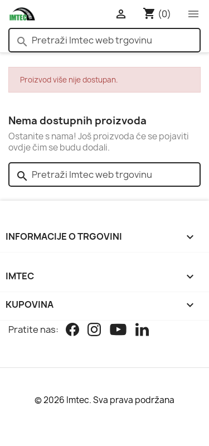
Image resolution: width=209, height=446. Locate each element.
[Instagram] (94, 330)
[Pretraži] (104, 40)
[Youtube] (118, 331)
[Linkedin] (142, 330)
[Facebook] (72, 330)
